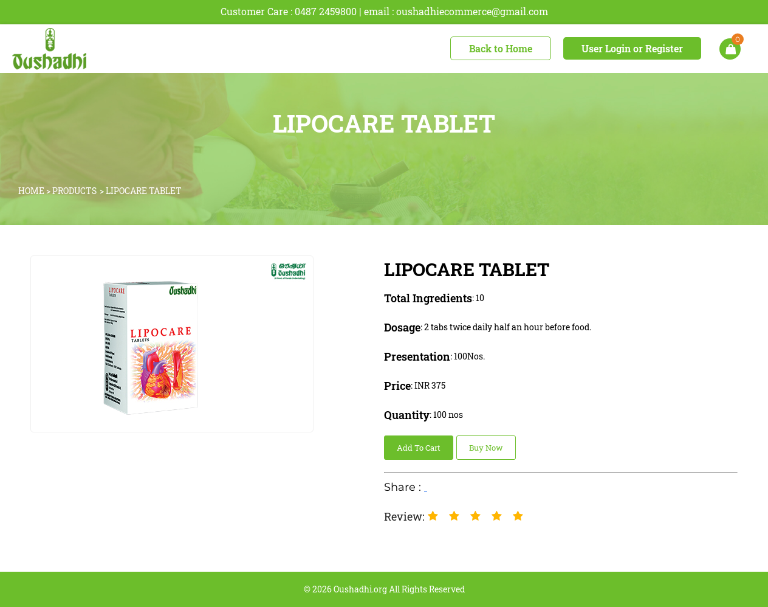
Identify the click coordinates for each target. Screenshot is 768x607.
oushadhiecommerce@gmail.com (472, 11)
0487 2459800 (326, 11)
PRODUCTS (74, 190)
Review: (404, 516)
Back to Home (500, 48)
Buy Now (486, 447)
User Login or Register (632, 48)
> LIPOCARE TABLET (141, 190)
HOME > (35, 190)
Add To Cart (419, 447)
